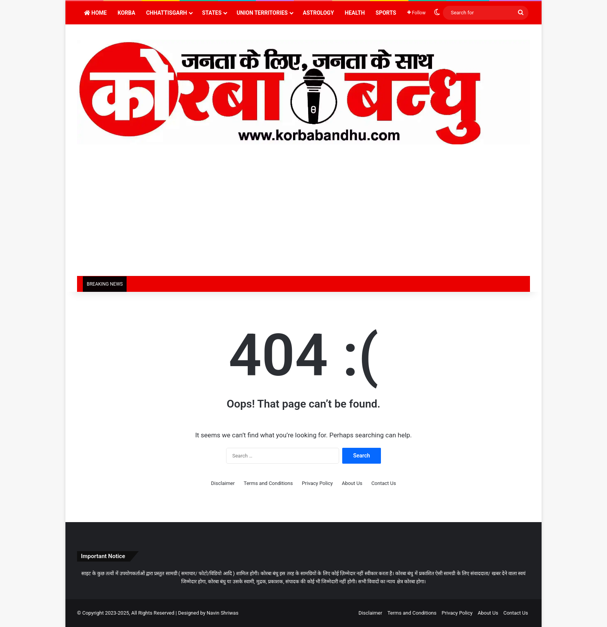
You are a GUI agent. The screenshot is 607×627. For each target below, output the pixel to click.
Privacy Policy (317, 483)
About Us (352, 483)
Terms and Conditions (268, 483)
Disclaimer (223, 483)
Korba (126, 13)
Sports (386, 13)
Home (95, 13)
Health (355, 13)
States (211, 13)
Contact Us (383, 483)
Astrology (318, 13)
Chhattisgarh (166, 13)
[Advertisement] (303, 218)
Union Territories (262, 13)
